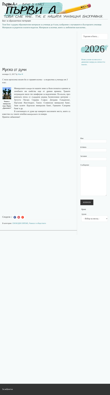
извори (29, 88)
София (44, 100)
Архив (83, 214)
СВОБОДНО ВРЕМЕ (20, 223)
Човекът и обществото (37, 223)
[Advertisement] (38, 46)
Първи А (8, 4)
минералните (32, 114)
